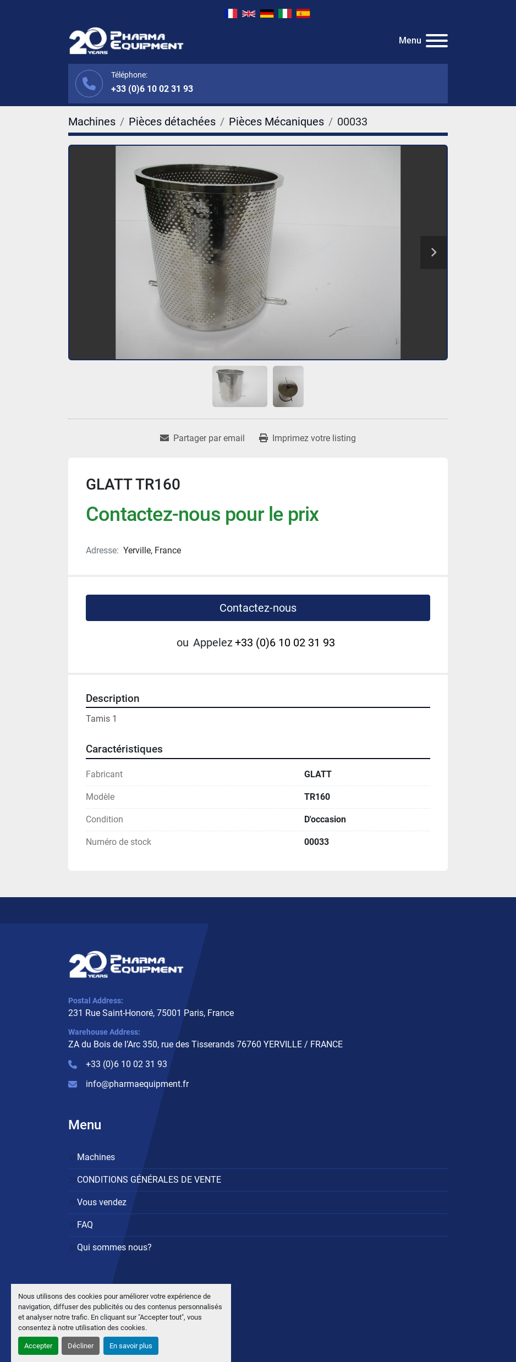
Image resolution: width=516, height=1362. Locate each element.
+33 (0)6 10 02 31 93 (152, 89)
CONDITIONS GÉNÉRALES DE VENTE (149, 1179)
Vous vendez (102, 1202)
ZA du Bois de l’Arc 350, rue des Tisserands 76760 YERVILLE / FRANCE (205, 1044)
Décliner (81, 1346)
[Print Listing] (307, 438)
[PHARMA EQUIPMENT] (126, 963)
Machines (96, 1157)
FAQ (85, 1225)
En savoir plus (130, 1346)
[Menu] (437, 40)
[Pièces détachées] (172, 121)
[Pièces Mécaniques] (276, 121)
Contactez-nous (258, 607)
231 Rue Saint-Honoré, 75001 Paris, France (151, 1013)
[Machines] (92, 121)
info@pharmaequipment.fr (137, 1084)
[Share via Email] (202, 438)
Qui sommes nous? (114, 1247)
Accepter (38, 1346)
